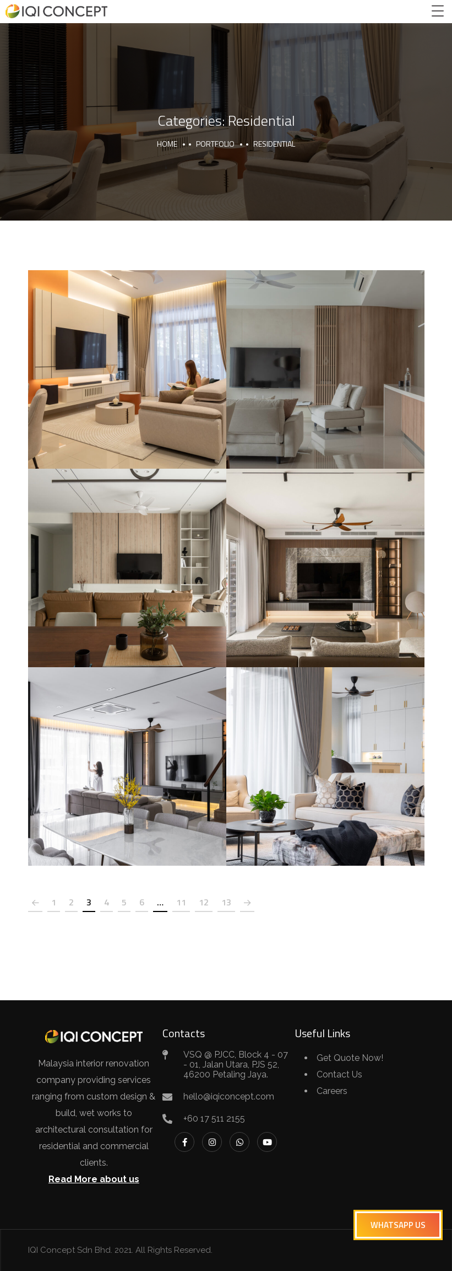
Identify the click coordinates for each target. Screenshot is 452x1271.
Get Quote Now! (350, 1058)
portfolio (215, 143)
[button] (398, 1224)
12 (204, 902)
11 (181, 902)
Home (167, 143)
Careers (332, 1091)
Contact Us (339, 1074)
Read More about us (93, 1179)
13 (226, 902)
